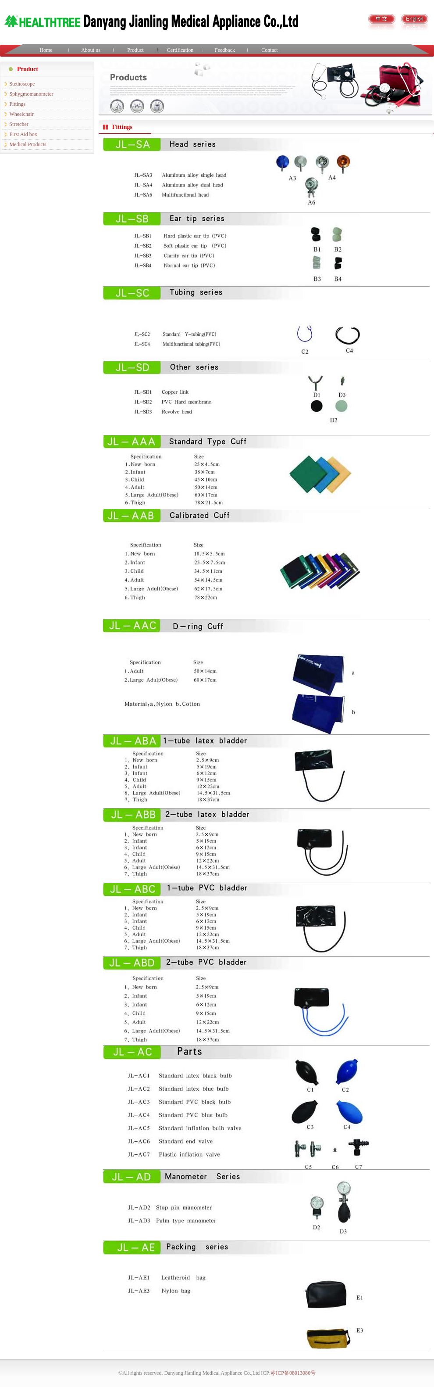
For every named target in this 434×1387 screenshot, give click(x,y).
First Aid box (23, 134)
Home (45, 50)
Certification (180, 50)
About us (90, 50)
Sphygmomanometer (31, 94)
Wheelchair (21, 114)
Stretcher (18, 124)
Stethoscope (22, 84)
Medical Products (27, 144)
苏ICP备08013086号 (293, 1373)
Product (135, 50)
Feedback (225, 50)
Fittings (17, 104)
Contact (269, 50)
